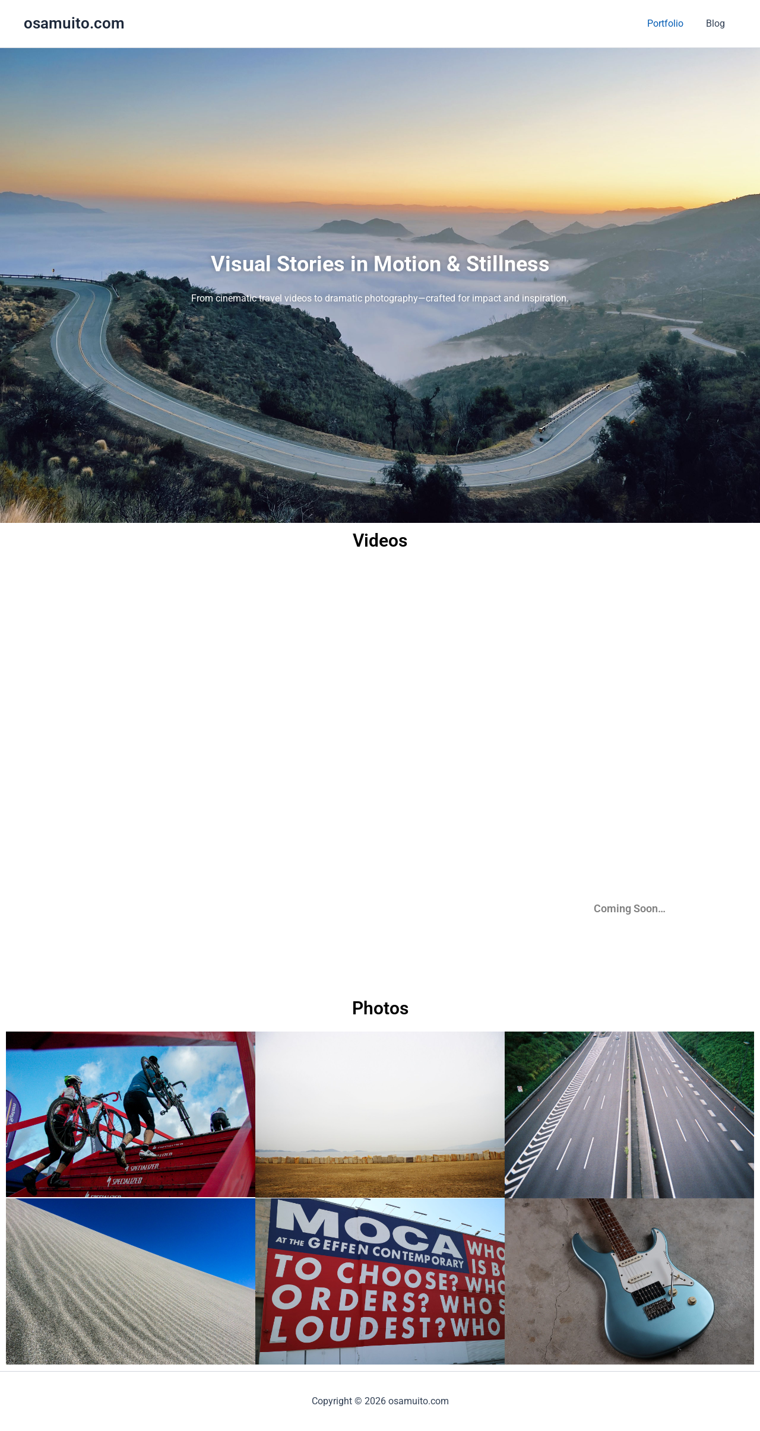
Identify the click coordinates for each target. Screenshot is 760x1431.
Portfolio (671, 23)
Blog (717, 23)
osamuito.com (74, 23)
